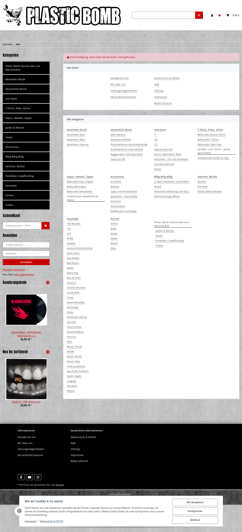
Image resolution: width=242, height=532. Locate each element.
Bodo (113, 228)
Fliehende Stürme (77, 317)
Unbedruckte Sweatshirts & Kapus (82, 198)
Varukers (72, 386)
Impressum (160, 97)
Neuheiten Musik (15, 79)
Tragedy (71, 381)
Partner (9, 195)
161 (69, 228)
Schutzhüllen (118, 206)
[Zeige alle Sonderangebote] (48, 282)
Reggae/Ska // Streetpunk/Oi (127, 154)
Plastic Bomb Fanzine (210, 191)
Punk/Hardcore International (127, 149)
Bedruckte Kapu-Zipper (80, 181)
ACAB (70, 238)
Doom (70, 312)
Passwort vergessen (14, 269)
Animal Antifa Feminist (80, 248)
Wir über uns (118, 84)
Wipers (71, 390)
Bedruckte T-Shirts (208, 139)
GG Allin (71, 322)
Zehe (113, 248)
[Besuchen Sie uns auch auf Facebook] (21, 477)
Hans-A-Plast (74, 326)
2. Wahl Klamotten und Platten (171, 181)
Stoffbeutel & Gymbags (124, 211)
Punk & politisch (76, 366)
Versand (60, 484)
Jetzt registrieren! (24, 274)
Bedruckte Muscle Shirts (211, 134)
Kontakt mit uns (120, 78)
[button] (212, 15)
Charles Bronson (76, 287)
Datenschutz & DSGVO (167, 78)
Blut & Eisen (74, 277)
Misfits (70, 351)
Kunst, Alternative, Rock (167, 154)
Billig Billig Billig (14, 156)
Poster (157, 169)
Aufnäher (116, 181)
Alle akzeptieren (195, 502)
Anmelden (26, 262)
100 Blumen (73, 223)
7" (155, 134)
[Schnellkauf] (22, 225)
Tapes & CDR (118, 159)
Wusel (114, 243)
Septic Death (74, 376)
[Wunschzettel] (220, 15)
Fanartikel (11, 185)
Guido (114, 233)
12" (156, 144)
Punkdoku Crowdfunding (170, 240)
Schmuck (116, 201)
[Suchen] (163, 15)
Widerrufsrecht (163, 103)
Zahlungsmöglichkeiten (124, 90)
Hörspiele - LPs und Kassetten (171, 159)
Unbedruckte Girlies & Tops (213, 157)
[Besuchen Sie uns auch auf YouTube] (29, 477)
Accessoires (12, 147)
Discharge (72, 307)
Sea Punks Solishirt (77, 371)
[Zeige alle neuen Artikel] (48, 352)
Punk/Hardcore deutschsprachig (129, 144)
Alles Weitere (118, 134)
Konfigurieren (195, 511)
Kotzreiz (71, 336)
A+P (69, 233)
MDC (69, 341)
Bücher (202, 181)
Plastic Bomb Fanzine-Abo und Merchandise (171, 224)
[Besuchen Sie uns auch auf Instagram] (37, 477)
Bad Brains (73, 263)
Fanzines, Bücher (15, 166)
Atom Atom (73, 253)
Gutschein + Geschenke (124, 196)
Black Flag (72, 272)
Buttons (115, 186)
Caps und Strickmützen (124, 191)
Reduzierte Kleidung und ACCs (171, 191)
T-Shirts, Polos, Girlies (17, 108)
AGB (156, 84)
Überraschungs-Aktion (167, 196)
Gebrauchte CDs (163, 149)
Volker (114, 238)
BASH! (70, 267)
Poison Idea (73, 361)
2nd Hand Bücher (164, 164)
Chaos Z (71, 282)
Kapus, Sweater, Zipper (18, 118)
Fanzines (203, 186)
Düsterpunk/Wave (121, 139)
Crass (70, 297)
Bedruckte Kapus (76, 186)
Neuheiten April (76, 134)
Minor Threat (74, 346)
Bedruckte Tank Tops (209, 144)
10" (156, 139)
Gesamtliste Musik (15, 89)
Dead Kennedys (76, 302)
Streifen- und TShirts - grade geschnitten (214, 151)
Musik (157, 186)
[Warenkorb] (233, 15)
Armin (114, 223)
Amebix (71, 243)
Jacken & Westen (165, 230)
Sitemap (159, 90)
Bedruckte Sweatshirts (79, 191)
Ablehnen (195, 520)
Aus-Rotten (73, 258)
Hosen (159, 235)
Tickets (159, 245)
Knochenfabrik (75, 331)
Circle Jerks (73, 292)
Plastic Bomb (74, 356)
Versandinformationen (123, 97)
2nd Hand (11, 98)
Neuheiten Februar (78, 144)
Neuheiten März (76, 139)
